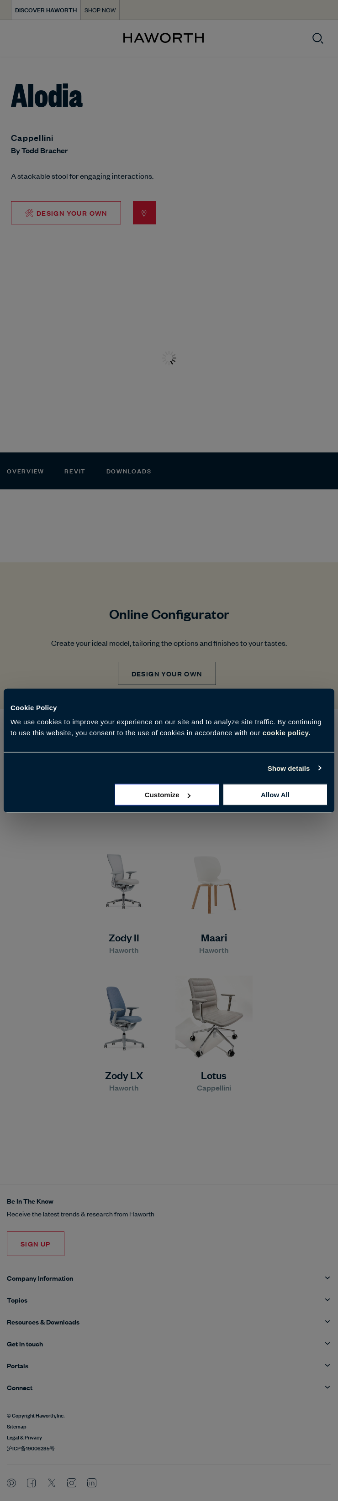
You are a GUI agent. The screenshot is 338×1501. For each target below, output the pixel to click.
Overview (25, 470)
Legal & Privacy (24, 1436)
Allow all (275, 795)
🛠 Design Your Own (66, 213)
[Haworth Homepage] (163, 38)
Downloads (129, 470)
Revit (75, 470)
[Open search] (318, 38)
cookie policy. (287, 733)
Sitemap (16, 1425)
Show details (289, 768)
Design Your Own (167, 673)
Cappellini (32, 137)
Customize (167, 795)
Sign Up (36, 1243)
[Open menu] (14, 38)
